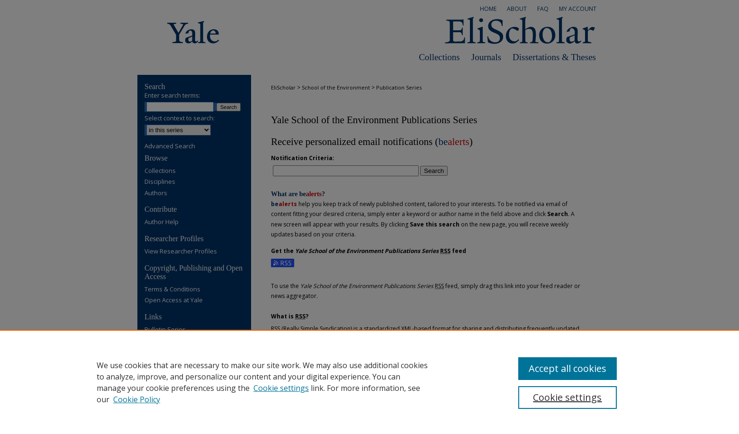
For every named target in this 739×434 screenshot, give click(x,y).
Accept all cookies (567, 368)
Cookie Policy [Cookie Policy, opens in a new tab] (136, 399)
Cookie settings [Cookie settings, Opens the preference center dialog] (567, 397)
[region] (369, 382)
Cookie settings (281, 388)
